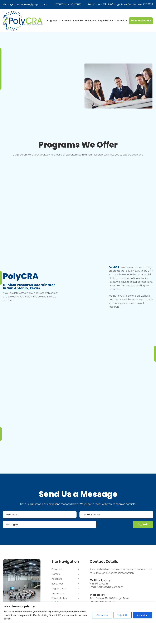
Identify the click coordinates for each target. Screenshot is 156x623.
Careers (66, 20)
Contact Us (121, 20)
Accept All (142, 615)
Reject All (122, 615)
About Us (78, 20)
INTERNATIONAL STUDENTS (67, 4)
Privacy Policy (59, 598)
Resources (90, 20)
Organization (105, 20)
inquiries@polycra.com (34, 4)
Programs (52, 20)
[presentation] (114, 525)
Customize (102, 615)
